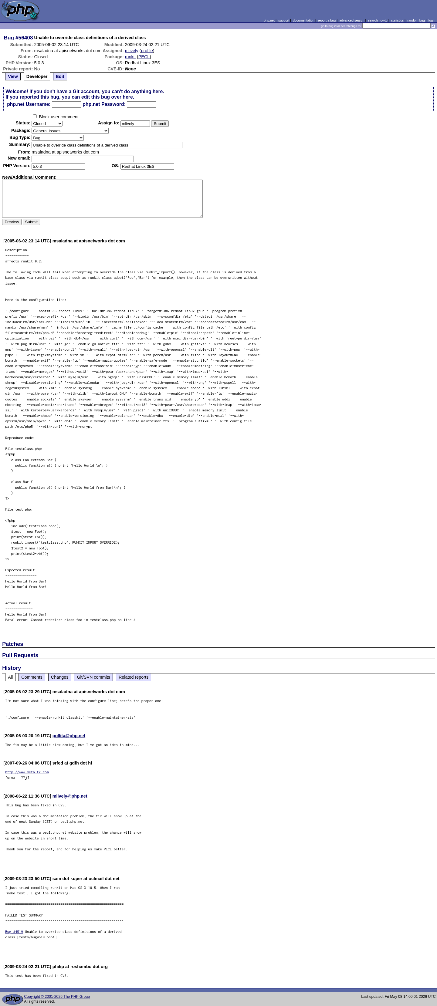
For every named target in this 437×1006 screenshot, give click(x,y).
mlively (131, 50)
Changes (60, 677)
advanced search (351, 20)
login (432, 20)
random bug (416, 20)
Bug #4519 (14, 931)
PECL (144, 56)
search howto (377, 20)
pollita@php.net (69, 735)
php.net (269, 20)
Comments (31, 677)
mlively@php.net (70, 796)
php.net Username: (28, 104)
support (283, 20)
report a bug (327, 20)
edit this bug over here (107, 97)
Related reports (133, 677)
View (13, 76)
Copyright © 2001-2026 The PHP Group (57, 996)
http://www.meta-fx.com (27, 772)
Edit (60, 76)
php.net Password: (104, 104)
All (10, 677)
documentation (303, 20)
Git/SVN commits (93, 677)
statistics (397, 20)
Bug (9, 38)
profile (147, 50)
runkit (130, 56)
